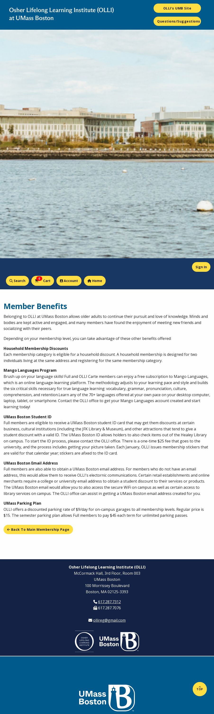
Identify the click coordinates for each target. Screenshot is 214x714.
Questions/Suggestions (178, 21)
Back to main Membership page (38, 529)
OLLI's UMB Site (177, 8)
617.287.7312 (109, 601)
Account (69, 280)
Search (17, 280)
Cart (42, 279)
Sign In (201, 267)
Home (94, 280)
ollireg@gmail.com (109, 620)
